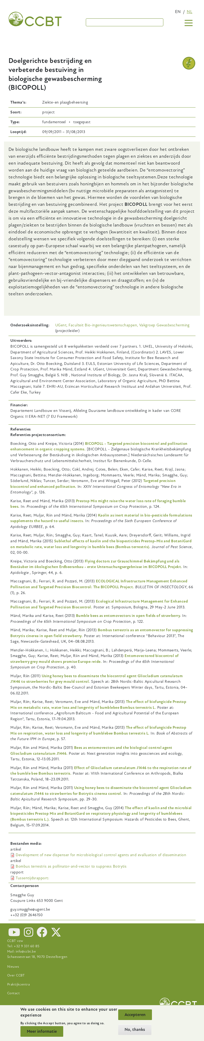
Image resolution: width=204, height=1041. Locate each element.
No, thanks (135, 1029)
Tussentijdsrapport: (32, 878)
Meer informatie (42, 1031)
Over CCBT (16, 975)
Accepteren (135, 1014)
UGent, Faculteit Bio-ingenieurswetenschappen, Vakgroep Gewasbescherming (122, 325)
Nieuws (13, 967)
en (178, 11)
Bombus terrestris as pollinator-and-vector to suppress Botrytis (71, 866)
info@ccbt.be (26, 951)
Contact (13, 993)
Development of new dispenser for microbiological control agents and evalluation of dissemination (101, 855)
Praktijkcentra (18, 984)
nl (189, 11)
